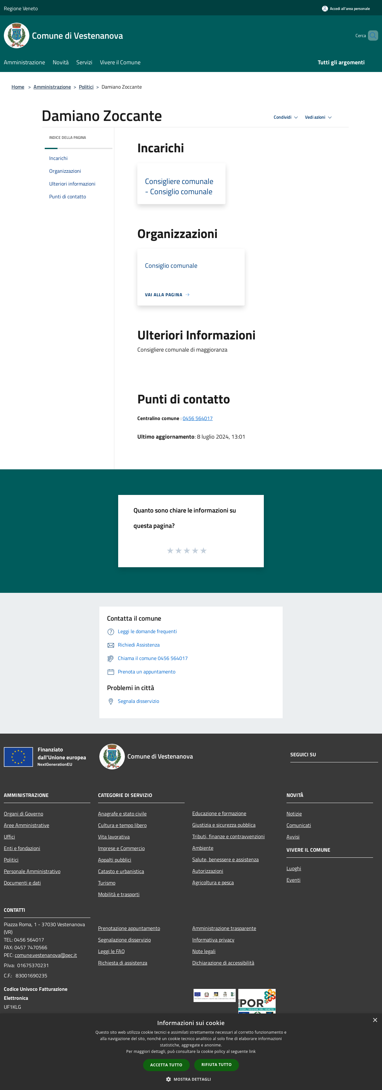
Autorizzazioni (207, 871)
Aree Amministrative (26, 825)
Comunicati (298, 825)
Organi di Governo (23, 813)
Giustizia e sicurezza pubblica (224, 825)
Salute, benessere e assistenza (225, 859)
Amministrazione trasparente (224, 928)
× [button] (374, 1020)
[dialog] (191, 1052)
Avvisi (293, 836)
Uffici (9, 836)
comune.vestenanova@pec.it (46, 955)
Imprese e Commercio (121, 848)
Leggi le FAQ (111, 951)
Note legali (204, 951)
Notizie (294, 813)
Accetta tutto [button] (166, 1065)
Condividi (287, 117)
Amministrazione (52, 87)
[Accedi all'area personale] (346, 8)
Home (17, 87)
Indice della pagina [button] (67, 137)
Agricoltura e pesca (213, 882)
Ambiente (202, 848)
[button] (191, 1079)
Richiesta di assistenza (122, 963)
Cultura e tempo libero (122, 825)
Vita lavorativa (114, 836)
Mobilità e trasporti (119, 894)
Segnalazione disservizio (124, 939)
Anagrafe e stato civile (122, 813)
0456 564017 (198, 418)
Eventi (293, 880)
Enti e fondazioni (22, 848)
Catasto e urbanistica (121, 871)
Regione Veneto (21, 8)
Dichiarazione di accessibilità (223, 963)
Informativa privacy (213, 939)
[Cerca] (370, 35)
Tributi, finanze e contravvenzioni (228, 836)
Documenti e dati (22, 883)
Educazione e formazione (219, 813)
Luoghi (293, 868)
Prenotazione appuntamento (129, 928)
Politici (86, 87)
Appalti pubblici (114, 859)
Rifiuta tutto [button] (217, 1064)
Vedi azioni (319, 117)
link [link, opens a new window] (252, 1051)
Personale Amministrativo (32, 871)
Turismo (106, 883)
